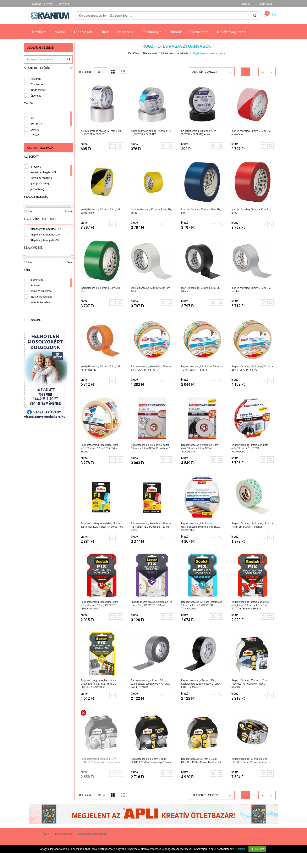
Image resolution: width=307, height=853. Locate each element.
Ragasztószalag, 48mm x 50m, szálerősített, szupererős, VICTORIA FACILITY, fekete (202, 684)
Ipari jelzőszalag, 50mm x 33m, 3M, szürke (252, 289)
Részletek (240, 849)
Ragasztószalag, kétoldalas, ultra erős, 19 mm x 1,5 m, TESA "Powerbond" (201, 448)
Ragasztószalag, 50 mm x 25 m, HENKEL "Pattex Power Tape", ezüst (203, 760)
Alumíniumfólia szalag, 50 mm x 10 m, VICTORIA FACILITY (102, 132)
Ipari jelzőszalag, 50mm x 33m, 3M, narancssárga (102, 368)
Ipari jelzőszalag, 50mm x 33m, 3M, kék (202, 211)
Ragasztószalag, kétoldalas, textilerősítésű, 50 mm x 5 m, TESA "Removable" (202, 527)
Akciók (60, 32)
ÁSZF (46, 834)
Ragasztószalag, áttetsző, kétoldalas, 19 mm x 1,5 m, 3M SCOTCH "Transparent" (203, 605)
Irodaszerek (126, 32)
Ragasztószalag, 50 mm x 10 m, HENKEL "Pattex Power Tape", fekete (152, 760)
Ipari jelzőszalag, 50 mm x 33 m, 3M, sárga (152, 211)
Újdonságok (83, 32)
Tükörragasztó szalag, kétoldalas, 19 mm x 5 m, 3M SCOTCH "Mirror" (152, 603)
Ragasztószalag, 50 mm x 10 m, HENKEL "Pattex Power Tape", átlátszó (251, 684)
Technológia (152, 32)
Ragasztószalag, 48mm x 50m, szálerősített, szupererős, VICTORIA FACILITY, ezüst (151, 684)
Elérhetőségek (63, 834)
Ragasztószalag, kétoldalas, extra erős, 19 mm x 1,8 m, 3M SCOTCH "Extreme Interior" (101, 605)
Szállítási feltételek (42, 3)
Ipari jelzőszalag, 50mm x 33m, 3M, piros (252, 211)
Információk (265, 3)
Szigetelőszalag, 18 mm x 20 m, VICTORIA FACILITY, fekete (200, 132)
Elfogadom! (257, 849)
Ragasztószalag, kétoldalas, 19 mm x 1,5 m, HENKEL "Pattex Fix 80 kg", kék (103, 525)
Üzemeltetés (199, 32)
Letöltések (64, 3)
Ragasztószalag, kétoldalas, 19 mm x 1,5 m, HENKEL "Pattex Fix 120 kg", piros (153, 527)
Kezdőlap (39, 32)
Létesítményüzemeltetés (176, 53)
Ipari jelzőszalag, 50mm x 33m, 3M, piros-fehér (252, 132)
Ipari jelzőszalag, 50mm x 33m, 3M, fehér (152, 289)
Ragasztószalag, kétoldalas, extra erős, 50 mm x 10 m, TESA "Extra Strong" (101, 448)
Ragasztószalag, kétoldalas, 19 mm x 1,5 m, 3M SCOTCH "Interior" (254, 525)
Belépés (245, 3)
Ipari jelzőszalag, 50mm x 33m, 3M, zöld (102, 289)
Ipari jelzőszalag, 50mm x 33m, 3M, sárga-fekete (102, 211)
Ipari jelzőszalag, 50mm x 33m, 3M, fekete (202, 289)
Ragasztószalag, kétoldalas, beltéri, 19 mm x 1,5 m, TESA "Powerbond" (151, 446)
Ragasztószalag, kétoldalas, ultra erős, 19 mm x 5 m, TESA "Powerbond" (251, 448)
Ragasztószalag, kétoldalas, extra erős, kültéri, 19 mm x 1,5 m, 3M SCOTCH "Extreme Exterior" (251, 605)
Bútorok (176, 32)
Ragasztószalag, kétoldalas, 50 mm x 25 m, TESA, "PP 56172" (254, 368)
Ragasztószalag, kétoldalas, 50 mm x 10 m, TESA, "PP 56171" (203, 368)
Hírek (104, 32)
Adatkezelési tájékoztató (92, 834)
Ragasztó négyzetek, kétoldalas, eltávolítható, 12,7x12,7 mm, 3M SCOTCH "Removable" (100, 684)
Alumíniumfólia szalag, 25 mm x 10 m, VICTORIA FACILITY (152, 132)
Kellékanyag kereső (231, 32)
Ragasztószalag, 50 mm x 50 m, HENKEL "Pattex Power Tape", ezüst (253, 760)
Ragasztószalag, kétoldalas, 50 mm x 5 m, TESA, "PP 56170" (153, 368)
